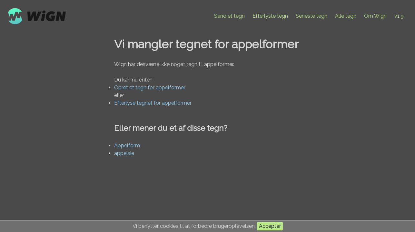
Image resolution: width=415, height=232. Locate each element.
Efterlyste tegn (270, 16)
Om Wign (375, 16)
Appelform (127, 145)
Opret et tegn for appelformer (149, 87)
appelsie (124, 153)
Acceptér (270, 226)
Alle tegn (345, 16)
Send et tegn (229, 16)
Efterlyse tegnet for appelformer (153, 103)
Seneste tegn (311, 16)
